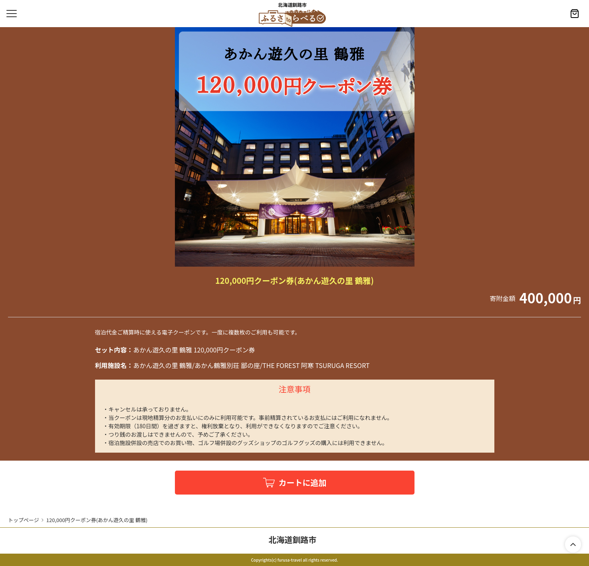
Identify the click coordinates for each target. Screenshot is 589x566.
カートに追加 (303, 482)
